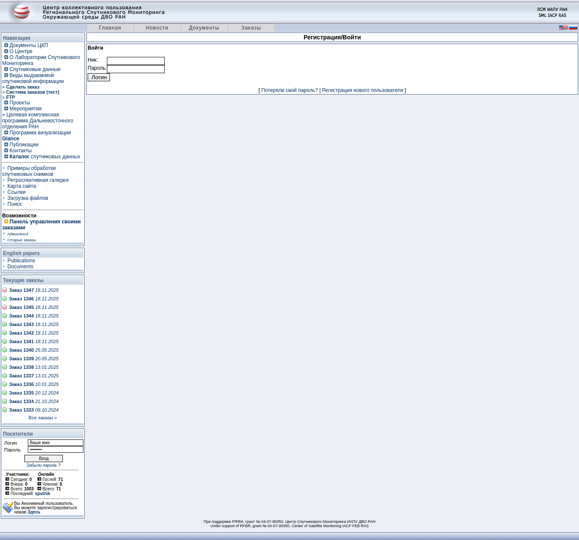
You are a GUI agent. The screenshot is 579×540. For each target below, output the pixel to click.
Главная (110, 28)
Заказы (251, 28)
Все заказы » (43, 417)
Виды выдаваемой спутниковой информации (33, 78)
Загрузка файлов (27, 198)
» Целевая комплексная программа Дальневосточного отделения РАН (37, 121)
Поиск (14, 204)
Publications (21, 261)
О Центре (20, 51)
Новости (157, 28)
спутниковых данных (44, 157)
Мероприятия (25, 109)
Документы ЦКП (28, 45)
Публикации (23, 145)
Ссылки (16, 192)
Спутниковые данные (34, 69)
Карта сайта (21, 186)
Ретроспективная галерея (37, 180)
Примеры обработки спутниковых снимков (29, 171)
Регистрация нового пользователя (362, 90)
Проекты (19, 103)
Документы (204, 28)
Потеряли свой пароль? (289, 90)
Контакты (20, 151)
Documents (20, 267)
